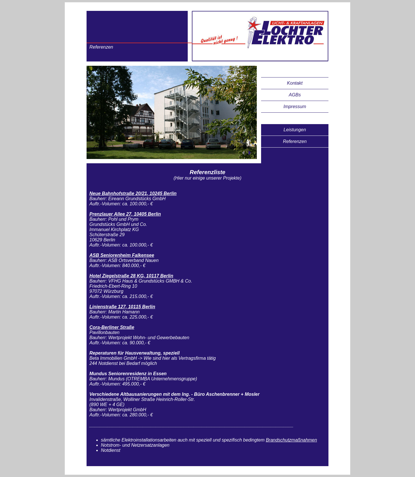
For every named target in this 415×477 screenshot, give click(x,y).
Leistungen (294, 129)
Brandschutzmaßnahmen (291, 440)
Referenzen (295, 141)
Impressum (294, 106)
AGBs (295, 94)
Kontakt (294, 83)
